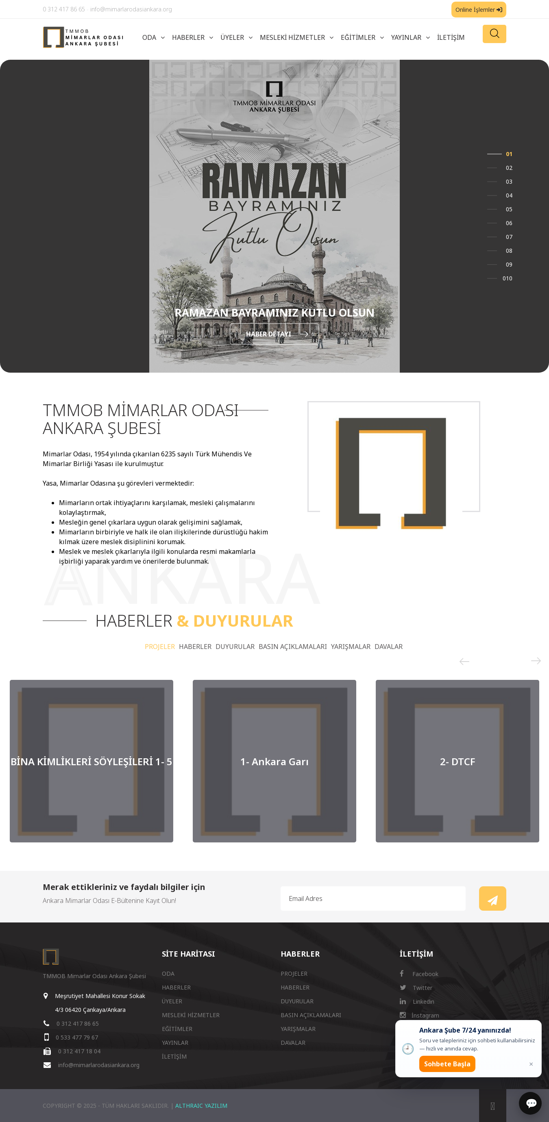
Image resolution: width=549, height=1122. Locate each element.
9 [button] (510, 264)
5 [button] (510, 209)
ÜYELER (232, 37)
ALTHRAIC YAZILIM (201, 1105)
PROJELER (160, 646)
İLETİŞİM (451, 37)
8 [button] (510, 250)
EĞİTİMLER (358, 37)
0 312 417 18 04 (79, 1051)
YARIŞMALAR (350, 646)
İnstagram (419, 1015)
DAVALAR (389, 646)
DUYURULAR (235, 646)
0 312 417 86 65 (64, 9)
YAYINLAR (406, 37)
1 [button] (510, 154)
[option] (274, 216)
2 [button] (510, 167)
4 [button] (510, 195)
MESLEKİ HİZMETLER (292, 37)
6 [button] (510, 223)
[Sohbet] (530, 1103)
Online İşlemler (478, 9)
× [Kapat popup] (531, 1064)
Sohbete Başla (447, 1063)
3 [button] (510, 181)
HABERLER (188, 37)
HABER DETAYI (277, 333)
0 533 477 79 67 (77, 1037)
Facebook (419, 974)
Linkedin (417, 1001)
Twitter (416, 988)
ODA (149, 37)
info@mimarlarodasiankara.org (131, 9)
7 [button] (510, 237)
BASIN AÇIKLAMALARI (293, 646)
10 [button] (509, 278)
